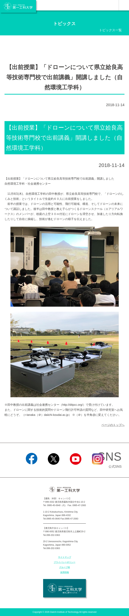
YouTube (75, 469)
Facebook (31, 469)
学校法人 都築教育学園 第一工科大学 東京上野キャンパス (64, 588)
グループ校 (64, 567)
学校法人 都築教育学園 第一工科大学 (18, 6)
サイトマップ (64, 557)
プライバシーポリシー (64, 562)
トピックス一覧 (110, 30)
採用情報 (64, 572)
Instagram (97, 469)
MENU (124, 5)
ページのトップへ (112, 424)
